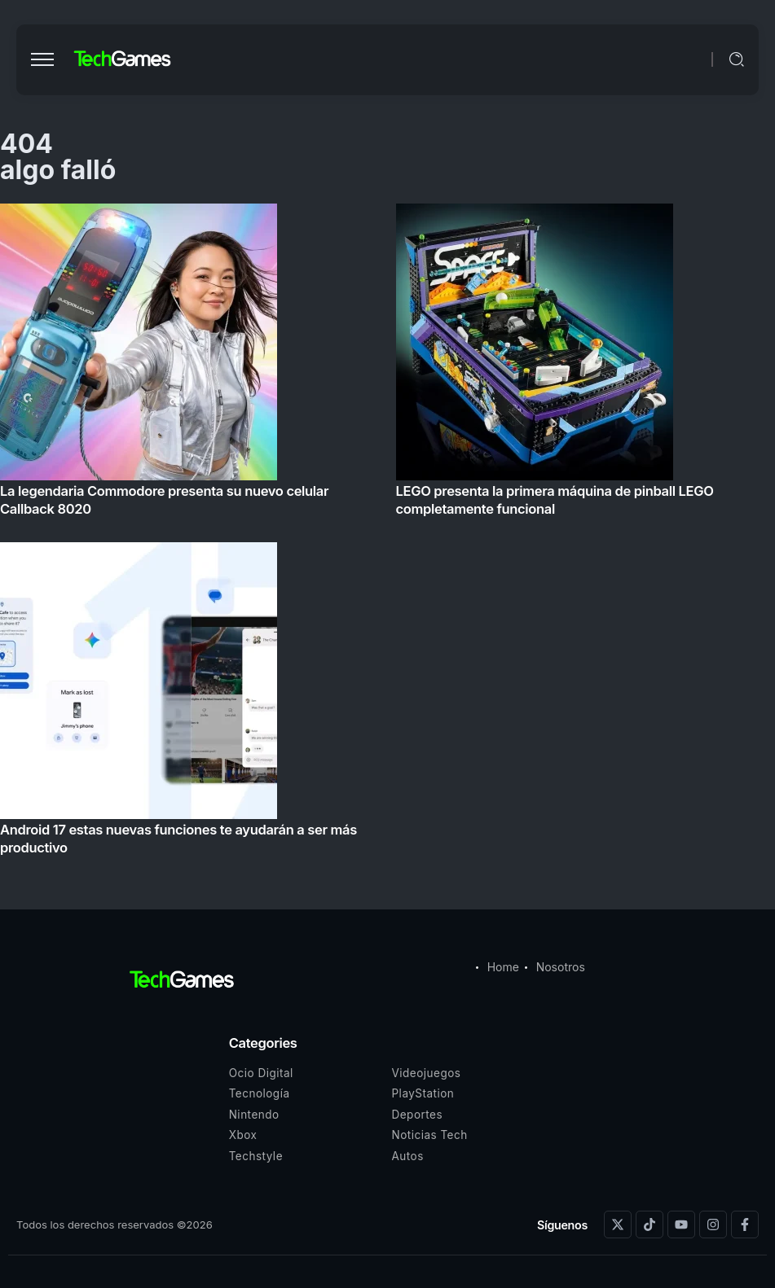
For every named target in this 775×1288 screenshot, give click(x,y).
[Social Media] (618, 1224)
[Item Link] (387, 534)
